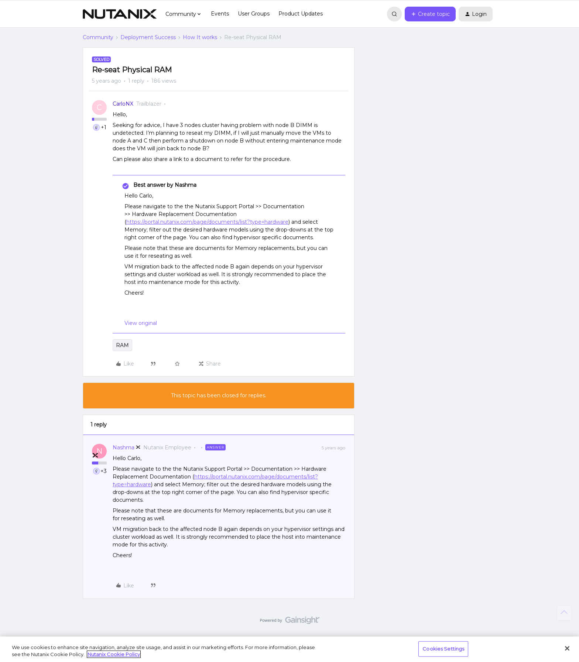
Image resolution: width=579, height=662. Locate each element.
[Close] (567, 648)
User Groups (254, 13)
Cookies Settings (443, 649)
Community (98, 37)
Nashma (123, 447)
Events (220, 13)
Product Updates (300, 13)
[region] (289, 649)
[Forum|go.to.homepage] (120, 14)
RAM (122, 345)
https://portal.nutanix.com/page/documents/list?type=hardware (207, 222)
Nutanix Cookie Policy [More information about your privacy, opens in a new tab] (114, 654)
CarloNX (123, 103)
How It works (200, 37)
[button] (430, 14)
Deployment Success (148, 37)
